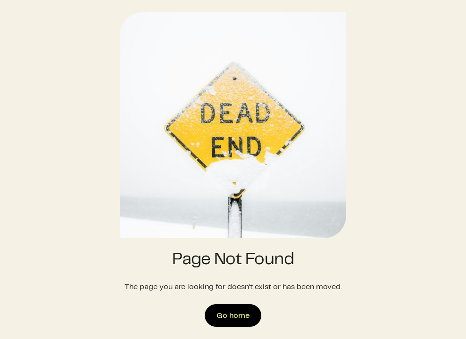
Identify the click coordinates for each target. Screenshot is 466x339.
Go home (233, 315)
